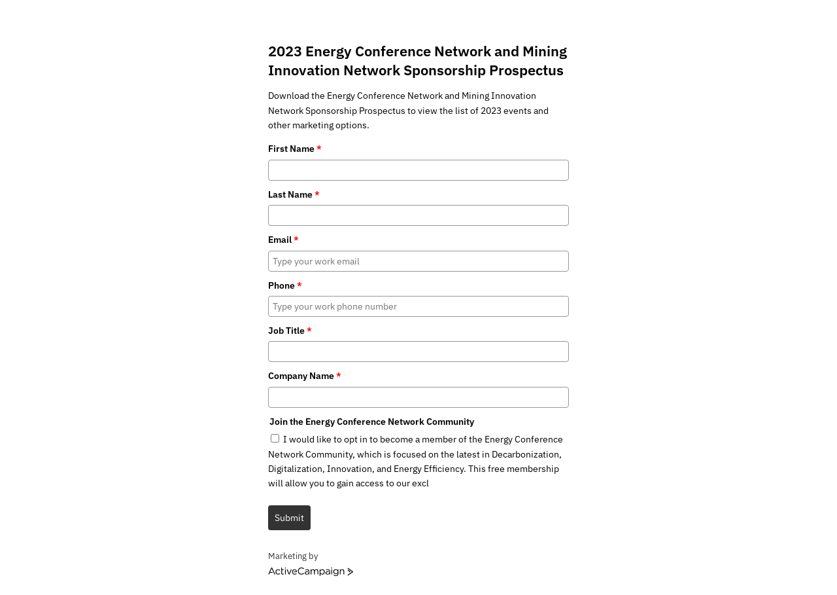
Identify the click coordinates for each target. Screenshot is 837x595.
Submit (289, 518)
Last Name (294, 194)
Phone (285, 285)
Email (283, 239)
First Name (295, 148)
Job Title (290, 330)
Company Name (304, 376)
